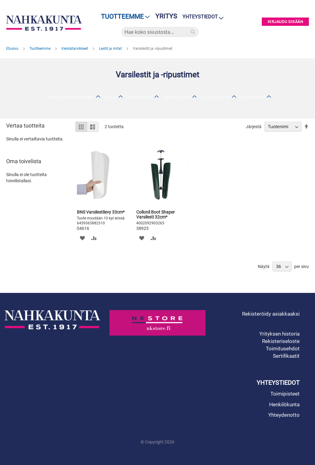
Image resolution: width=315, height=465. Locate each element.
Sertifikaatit (286, 356)
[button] (82, 237)
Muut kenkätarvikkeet (71, 97)
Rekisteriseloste (281, 341)
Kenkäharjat (140, 97)
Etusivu (12, 48)
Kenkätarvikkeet (75, 48)
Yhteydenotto (284, 415)
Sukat (110, 97)
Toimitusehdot (283, 348)
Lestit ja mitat (111, 48)
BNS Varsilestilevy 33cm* (101, 212)
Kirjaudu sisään (285, 21)
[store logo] (44, 23)
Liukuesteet (252, 97)
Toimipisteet (285, 394)
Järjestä (253, 126)
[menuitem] (123, 17)
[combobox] (160, 32)
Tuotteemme (40, 48)
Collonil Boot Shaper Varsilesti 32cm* (155, 214)
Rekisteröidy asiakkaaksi (271, 314)
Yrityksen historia (279, 334)
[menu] (123, 17)
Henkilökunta (284, 404)
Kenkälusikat (177, 97)
